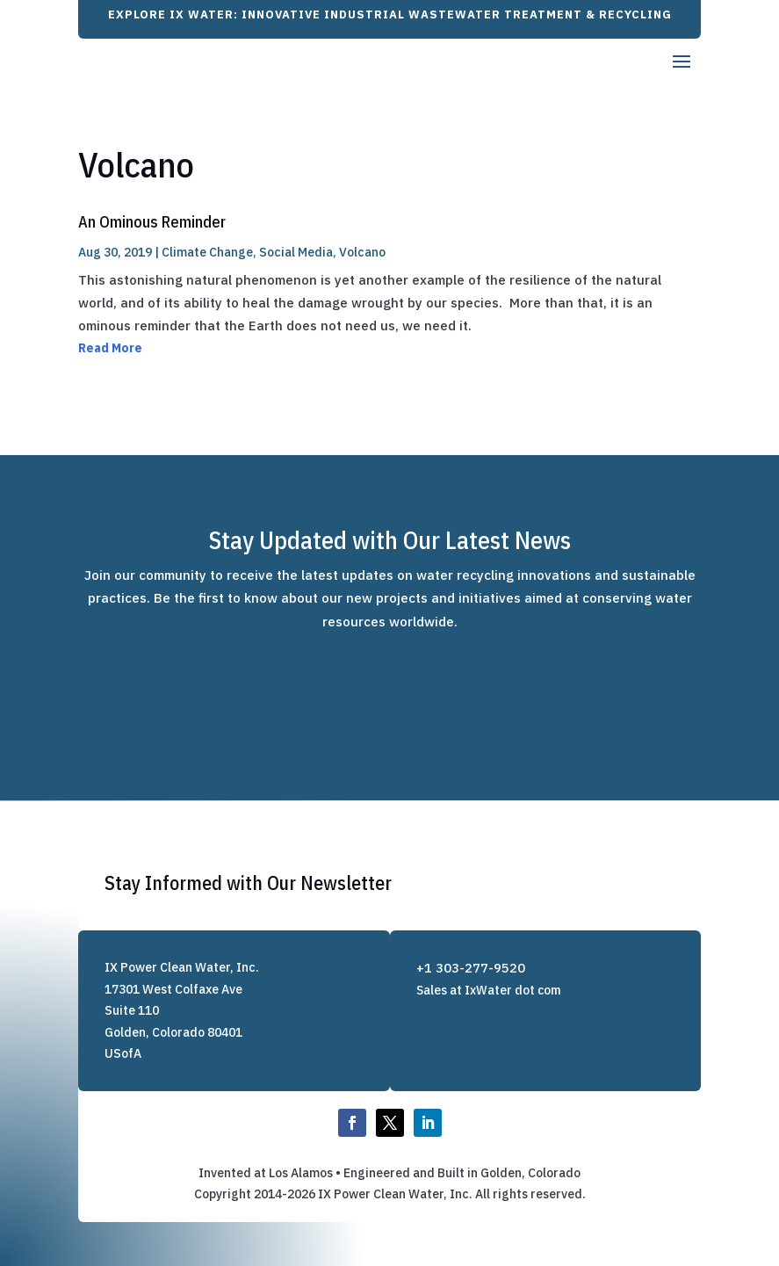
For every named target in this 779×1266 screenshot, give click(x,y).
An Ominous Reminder (152, 222)
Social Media (296, 252)
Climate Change (207, 252)
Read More (110, 348)
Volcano (362, 252)
